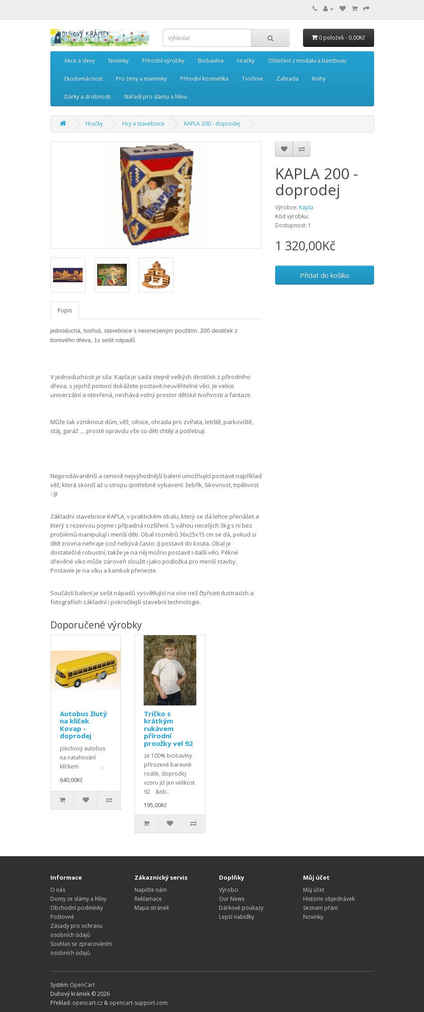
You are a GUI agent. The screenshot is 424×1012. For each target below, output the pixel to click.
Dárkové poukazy (241, 908)
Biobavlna (210, 60)
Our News (231, 899)
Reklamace (148, 899)
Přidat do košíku (324, 275)
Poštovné (62, 917)
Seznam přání (320, 908)
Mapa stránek (151, 908)
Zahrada (288, 78)
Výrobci (228, 890)
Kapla (306, 207)
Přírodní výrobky (163, 60)
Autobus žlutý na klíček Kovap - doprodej (83, 725)
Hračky (245, 60)
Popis (65, 310)
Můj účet (313, 890)
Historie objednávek (329, 899)
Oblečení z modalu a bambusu (307, 60)
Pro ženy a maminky (141, 78)
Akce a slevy (79, 60)
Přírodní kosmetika (204, 78)
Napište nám (150, 890)
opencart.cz (87, 1003)
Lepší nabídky (236, 917)
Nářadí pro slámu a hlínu (155, 96)
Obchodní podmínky (76, 908)
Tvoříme (252, 78)
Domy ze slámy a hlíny (78, 899)
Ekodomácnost (83, 78)
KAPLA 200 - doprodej (212, 123)
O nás (57, 890)
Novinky (118, 60)
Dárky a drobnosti (87, 96)
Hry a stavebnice (143, 123)
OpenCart (82, 985)
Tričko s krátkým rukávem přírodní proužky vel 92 (168, 728)
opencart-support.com (138, 1003)
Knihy (319, 78)
